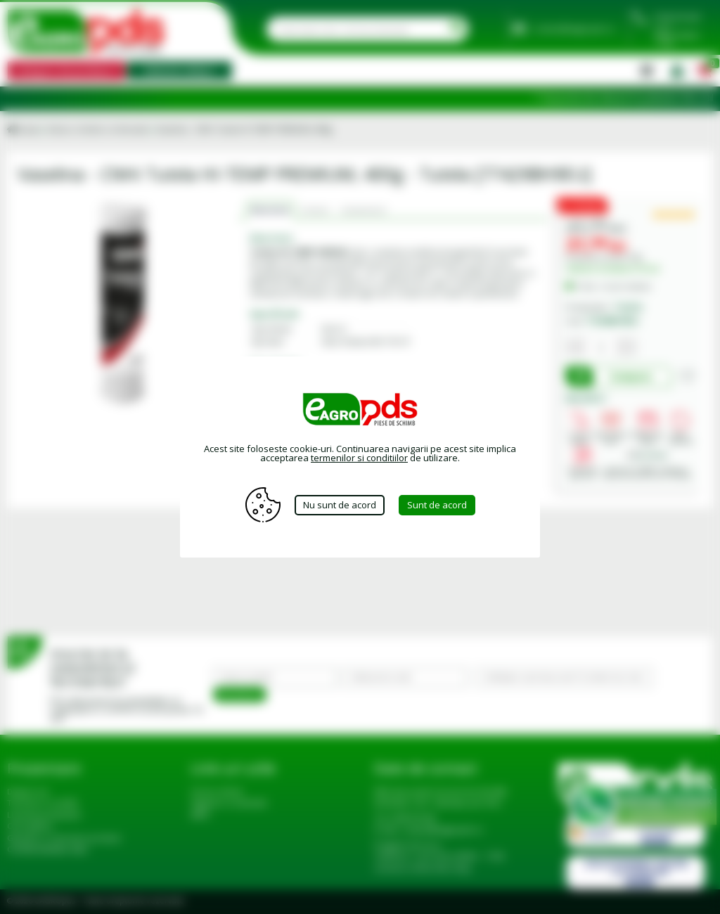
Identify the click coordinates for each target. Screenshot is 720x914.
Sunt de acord (437, 504)
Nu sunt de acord (339, 504)
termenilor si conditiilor (359, 457)
